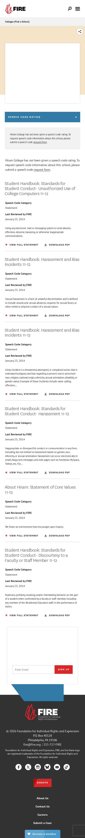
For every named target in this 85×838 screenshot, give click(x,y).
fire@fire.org (32, 744)
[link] (16, 8)
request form (40, 142)
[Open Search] (70, 9)
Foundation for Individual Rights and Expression (48, 731)
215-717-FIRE (52, 744)
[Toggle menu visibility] (77, 8)
